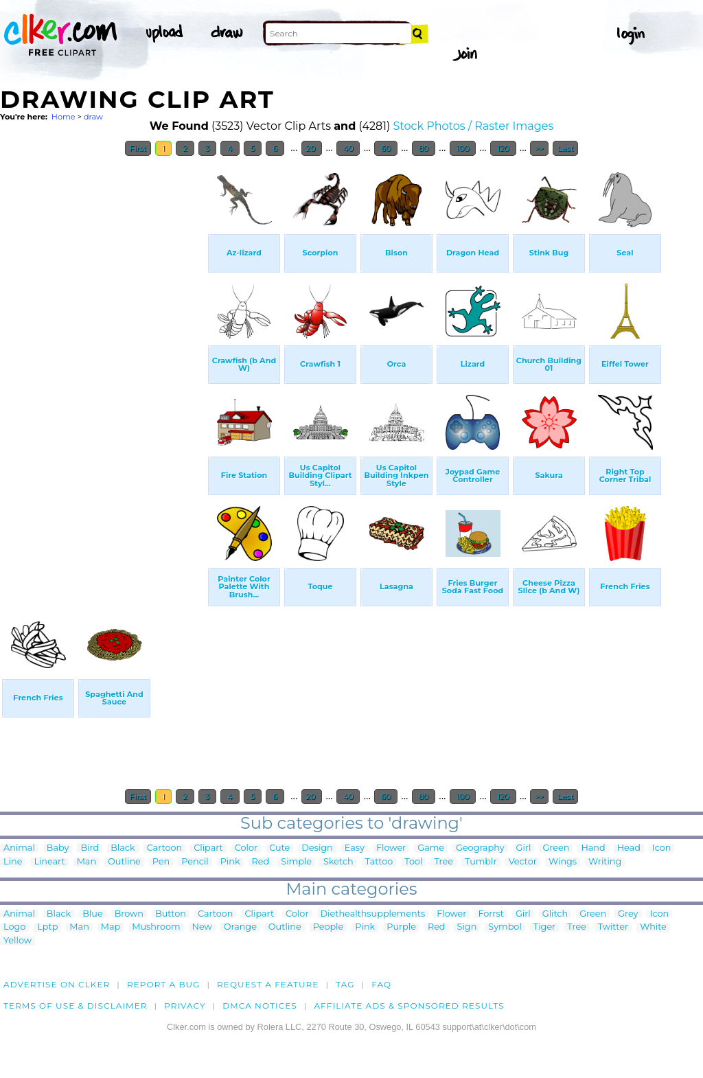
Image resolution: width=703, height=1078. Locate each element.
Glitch (555, 914)
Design (316, 848)
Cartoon (165, 848)
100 (463, 148)
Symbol (505, 927)
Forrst (490, 914)
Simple (296, 862)
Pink (230, 862)
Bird (89, 848)
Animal (19, 848)
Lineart (49, 862)
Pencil (194, 862)
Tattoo (379, 862)
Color (246, 848)
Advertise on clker (56, 984)
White (653, 927)
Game (430, 848)
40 (348, 148)
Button (170, 914)
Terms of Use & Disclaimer (75, 1005)
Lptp (47, 927)
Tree (443, 862)
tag (345, 984)
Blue (92, 914)
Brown (129, 914)
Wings (563, 862)
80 (423, 148)
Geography (480, 848)
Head (629, 848)
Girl (523, 848)
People (328, 927)
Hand (593, 848)
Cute (279, 848)
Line (12, 862)
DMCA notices (259, 1005)
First (138, 148)
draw (93, 117)
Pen (161, 862)
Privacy (185, 1005)
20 (312, 148)
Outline (124, 862)
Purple (401, 927)
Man (86, 862)
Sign (467, 927)
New (202, 927)
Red (261, 862)
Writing (604, 862)
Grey (628, 914)
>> (539, 148)
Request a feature (268, 984)
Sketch (338, 862)
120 (503, 148)
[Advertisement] (103, 369)
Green (555, 848)
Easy (355, 848)
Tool (413, 862)
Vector (523, 862)
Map (110, 927)
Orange (240, 927)
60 (386, 148)
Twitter (613, 927)
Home (63, 117)
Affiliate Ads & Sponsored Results (409, 1005)
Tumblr (481, 862)
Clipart (208, 848)
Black (123, 848)
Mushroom (156, 927)
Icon (661, 848)
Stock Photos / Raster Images (473, 126)
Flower (391, 848)
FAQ (381, 984)
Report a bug (163, 984)
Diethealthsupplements (373, 914)
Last (565, 148)
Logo (14, 927)
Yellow (17, 941)
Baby (58, 848)
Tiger (544, 927)
